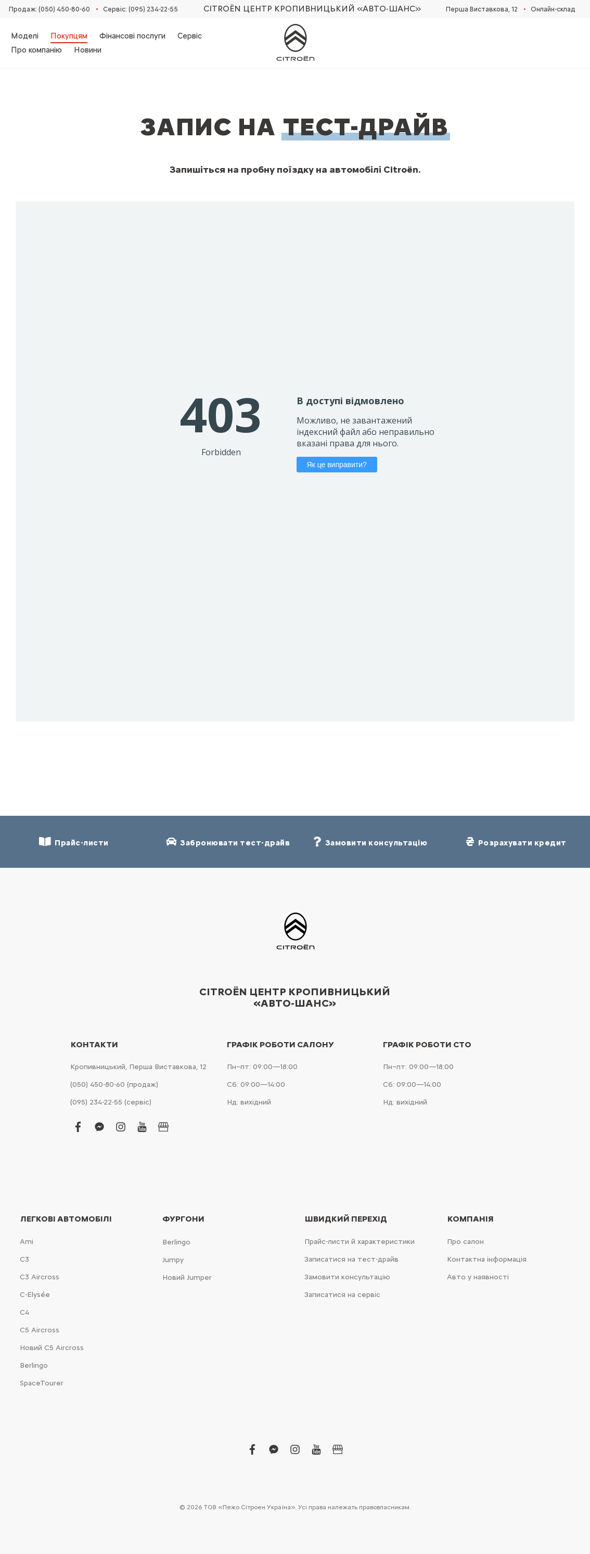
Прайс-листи (74, 842)
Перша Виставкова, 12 (482, 9)
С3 (24, 1259)
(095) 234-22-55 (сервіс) (110, 1102)
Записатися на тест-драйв (351, 1259)
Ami (26, 1241)
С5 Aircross (39, 1330)
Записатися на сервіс (342, 1294)
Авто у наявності (478, 1277)
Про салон (465, 1241)
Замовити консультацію (347, 1277)
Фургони (183, 1219)
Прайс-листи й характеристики (359, 1241)
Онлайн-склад (553, 9)
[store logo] (295, 43)
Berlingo (34, 1365)
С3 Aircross (39, 1277)
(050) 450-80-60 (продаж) (114, 1084)
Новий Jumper (187, 1277)
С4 (24, 1312)
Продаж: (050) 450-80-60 (49, 9)
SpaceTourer (41, 1383)
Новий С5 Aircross (52, 1347)
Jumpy (173, 1259)
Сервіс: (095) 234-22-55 (140, 9)
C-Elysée (35, 1294)
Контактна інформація (487, 1259)
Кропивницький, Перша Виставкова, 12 (138, 1066)
